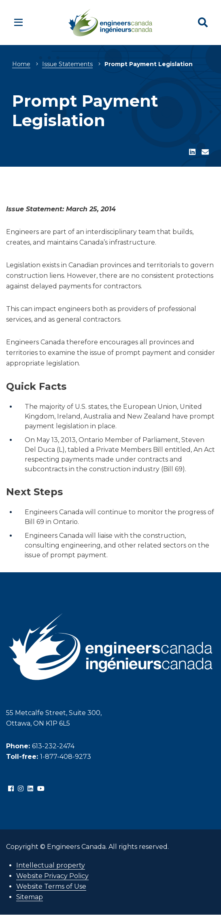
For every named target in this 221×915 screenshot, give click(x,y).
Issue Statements (67, 64)
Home (21, 64)
